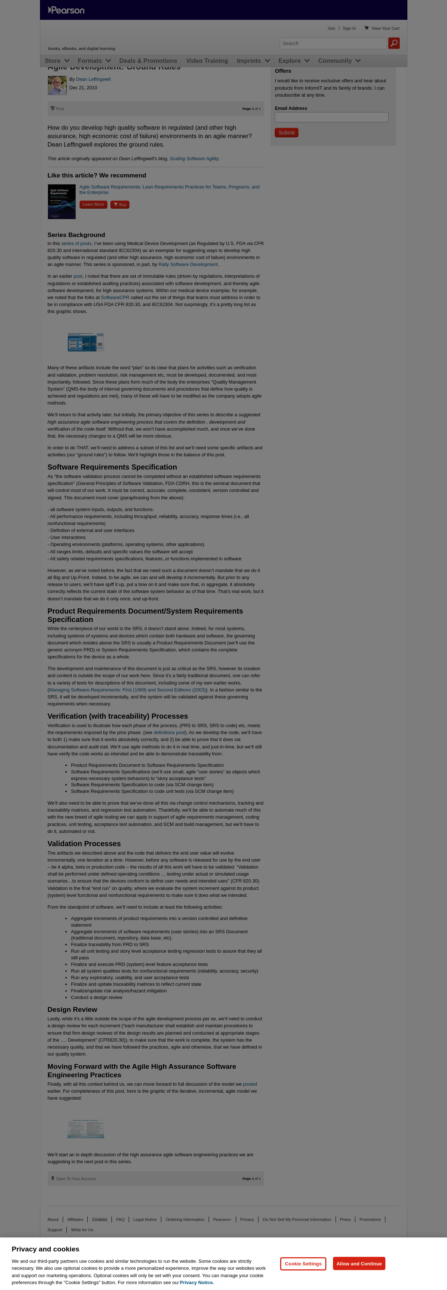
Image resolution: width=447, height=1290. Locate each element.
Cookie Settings (303, 1263)
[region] (223, 1263)
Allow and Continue (359, 1263)
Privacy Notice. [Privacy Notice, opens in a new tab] (197, 1282)
